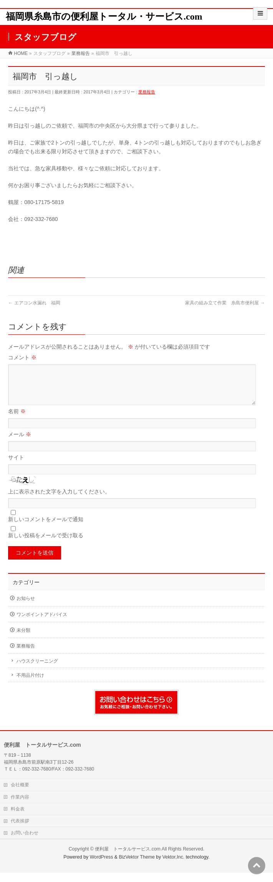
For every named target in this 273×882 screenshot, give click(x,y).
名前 (17, 420)
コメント (22, 357)
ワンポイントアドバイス (42, 623)
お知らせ (26, 607)
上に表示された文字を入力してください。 (59, 501)
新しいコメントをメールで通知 (45, 528)
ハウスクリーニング (37, 670)
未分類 (23, 639)
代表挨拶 (20, 830)
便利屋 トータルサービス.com (127, 858)
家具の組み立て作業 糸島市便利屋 (225, 303)
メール (19, 443)
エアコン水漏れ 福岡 (34, 303)
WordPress (101, 866)
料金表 (18, 818)
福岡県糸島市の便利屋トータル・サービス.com (104, 17)
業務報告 (146, 92)
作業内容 (20, 806)
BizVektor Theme (137, 866)
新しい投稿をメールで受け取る (45, 544)
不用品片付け (30, 684)
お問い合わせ (24, 842)
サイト (16, 466)
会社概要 (20, 794)
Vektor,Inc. (173, 866)
